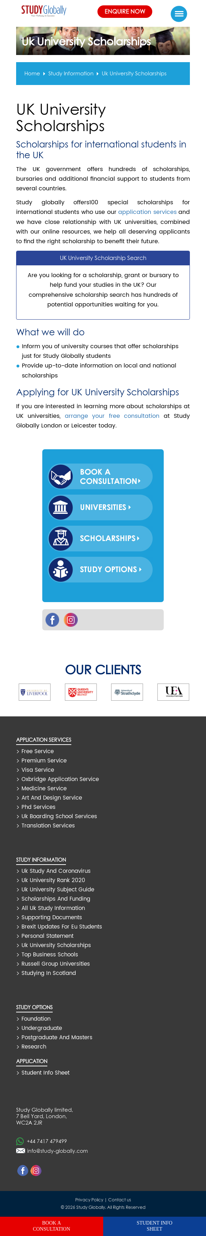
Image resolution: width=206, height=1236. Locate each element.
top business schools (49, 954)
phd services (38, 807)
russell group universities (55, 964)
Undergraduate (41, 1028)
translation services (48, 825)
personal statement (47, 936)
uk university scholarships (134, 73)
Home (32, 73)
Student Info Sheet (45, 1073)
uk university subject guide (57, 889)
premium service (44, 760)
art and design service (51, 798)
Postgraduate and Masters (56, 1037)
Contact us (119, 1200)
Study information (71, 73)
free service (37, 751)
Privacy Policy (89, 1200)
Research (33, 1046)
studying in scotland (48, 973)
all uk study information (53, 908)
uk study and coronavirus (56, 871)
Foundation (36, 1019)
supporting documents (51, 917)
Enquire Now (125, 11)
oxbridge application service (60, 779)
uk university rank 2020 (53, 880)
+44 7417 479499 (47, 1141)
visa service (37, 770)
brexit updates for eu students (61, 926)
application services (147, 212)
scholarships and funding (55, 899)
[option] (46, 692)
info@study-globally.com (57, 1150)
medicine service (44, 788)
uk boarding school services (59, 816)
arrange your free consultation (112, 416)
